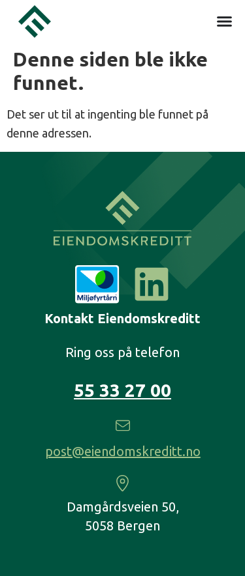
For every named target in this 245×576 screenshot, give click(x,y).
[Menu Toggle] (224, 20)
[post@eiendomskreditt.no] (123, 425)
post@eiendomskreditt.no (123, 451)
